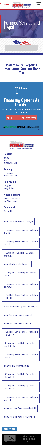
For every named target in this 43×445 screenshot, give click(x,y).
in (18, 221)
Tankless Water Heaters (12, 198)
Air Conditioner (9, 172)
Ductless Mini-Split (10, 162)
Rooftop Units (8, 211)
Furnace (6, 157)
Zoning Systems (9, 188)
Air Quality (7, 185)
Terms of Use (9, 428)
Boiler (6, 160)
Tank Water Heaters (11, 200)
